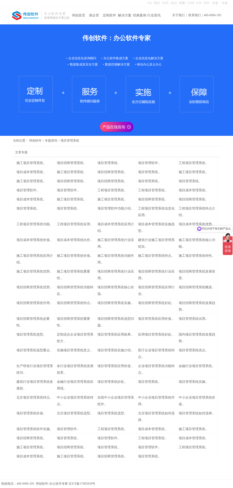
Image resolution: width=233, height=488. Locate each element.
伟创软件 (35, 140)
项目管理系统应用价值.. (155, 318)
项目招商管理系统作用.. (33, 303)
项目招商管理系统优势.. (33, 287)
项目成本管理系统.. (30, 172)
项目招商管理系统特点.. (74, 303)
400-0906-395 (212, 15)
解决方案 (124, 15)
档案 (182, 3)
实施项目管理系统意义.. (74, 350)
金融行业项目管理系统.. (196, 366)
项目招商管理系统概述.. (196, 287)
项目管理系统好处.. (111, 381)
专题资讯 (51, 140)
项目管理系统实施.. (193, 381)
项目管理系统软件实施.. (33, 429)
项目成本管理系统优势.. (196, 224)
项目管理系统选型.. (30, 334)
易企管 (94, 15)
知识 (174, 3)
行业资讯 (154, 15)
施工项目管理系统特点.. (155, 255)
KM (198, 3)
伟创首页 (78, 15)
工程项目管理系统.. (193, 163)
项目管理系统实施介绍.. (114, 350)
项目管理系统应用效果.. (114, 334)
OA (149, 3)
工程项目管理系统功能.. (33, 224)
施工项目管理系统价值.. (74, 255)
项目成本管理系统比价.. (74, 240)
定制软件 (109, 15)
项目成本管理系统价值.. (33, 240)
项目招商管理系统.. (71, 163)
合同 (165, 3)
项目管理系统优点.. (193, 350)
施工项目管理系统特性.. (196, 255)
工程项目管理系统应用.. (74, 224)
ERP (206, 3)
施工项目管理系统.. (30, 163)
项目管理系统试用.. (193, 318)
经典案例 (139, 15)
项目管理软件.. (149, 163)
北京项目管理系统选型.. (74, 413)
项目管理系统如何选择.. (196, 413)
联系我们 (194, 15)
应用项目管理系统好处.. (155, 334)
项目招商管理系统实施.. (114, 303)
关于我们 (178, 15)
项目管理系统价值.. (30, 413)
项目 (157, 3)
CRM (190, 3)
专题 (224, 3)
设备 (215, 3)
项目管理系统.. (108, 163)
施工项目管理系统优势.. (33, 271)
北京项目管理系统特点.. (33, 397)
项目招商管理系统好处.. (155, 303)
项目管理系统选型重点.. (33, 350)
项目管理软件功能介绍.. (114, 208)
